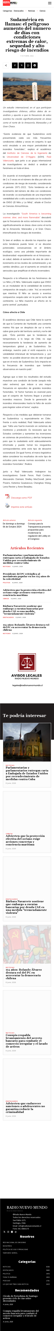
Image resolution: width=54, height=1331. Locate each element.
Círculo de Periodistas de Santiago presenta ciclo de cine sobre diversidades (20, 1298)
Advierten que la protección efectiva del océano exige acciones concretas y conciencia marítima (27, 593)
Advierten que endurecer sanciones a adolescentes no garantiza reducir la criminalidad (25, 1108)
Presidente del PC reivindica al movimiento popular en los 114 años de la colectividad (26, 577)
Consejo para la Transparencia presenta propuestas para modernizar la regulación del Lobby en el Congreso (39, 531)
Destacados (19, 11)
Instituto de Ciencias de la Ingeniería (27, 153)
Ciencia (42, 11)
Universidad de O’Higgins (21, 156)
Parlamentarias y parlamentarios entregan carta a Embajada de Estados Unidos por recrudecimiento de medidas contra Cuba (26, 559)
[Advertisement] (27, 1147)
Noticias (31, 11)
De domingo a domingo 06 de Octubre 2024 (14, 525)
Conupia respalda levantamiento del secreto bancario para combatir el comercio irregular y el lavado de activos (27, 1041)
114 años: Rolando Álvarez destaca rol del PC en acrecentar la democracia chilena (26, 627)
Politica (6, 583)
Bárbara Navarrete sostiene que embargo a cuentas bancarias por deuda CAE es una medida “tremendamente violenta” (23, 610)
